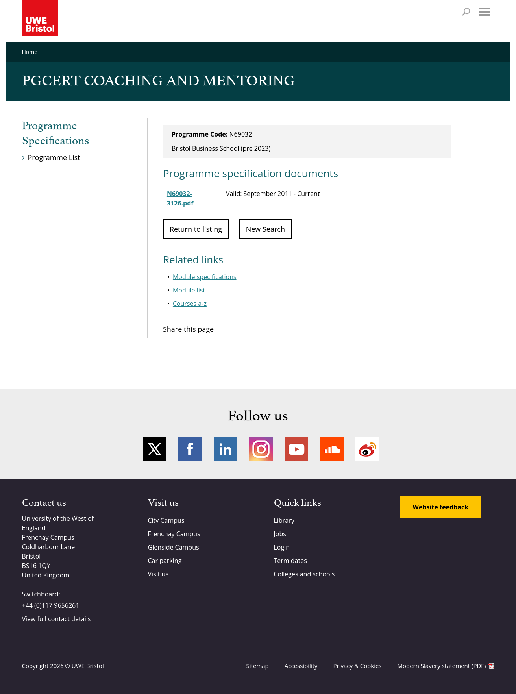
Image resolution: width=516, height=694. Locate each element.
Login (282, 547)
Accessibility (301, 666)
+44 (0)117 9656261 (51, 605)
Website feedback (441, 507)
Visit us (158, 574)
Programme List (54, 157)
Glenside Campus (173, 547)
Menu (484, 11)
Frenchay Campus (174, 533)
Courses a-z (190, 303)
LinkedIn (225, 449)
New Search (265, 229)
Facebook (190, 449)
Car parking (165, 560)
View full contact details (56, 618)
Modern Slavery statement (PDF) (442, 666)
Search (466, 11)
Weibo (367, 449)
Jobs (280, 533)
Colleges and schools (304, 574)
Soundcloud (332, 449)
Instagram (261, 449)
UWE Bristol (88, 666)
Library (284, 520)
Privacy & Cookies (357, 666)
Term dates (290, 560)
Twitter (154, 449)
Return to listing (196, 229)
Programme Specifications (55, 133)
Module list (189, 290)
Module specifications (205, 276)
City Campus (166, 520)
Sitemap (257, 666)
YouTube (296, 449)
